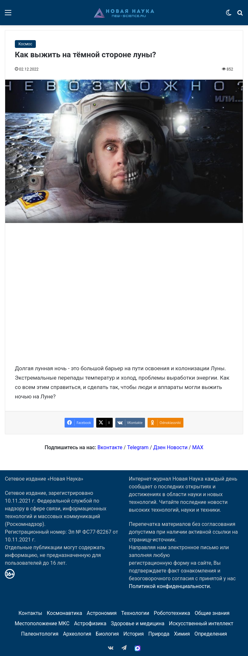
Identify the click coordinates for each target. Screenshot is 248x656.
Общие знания (212, 613)
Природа (159, 634)
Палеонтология (39, 634)
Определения (210, 634)
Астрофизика (90, 623)
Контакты (30, 613)
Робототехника (172, 613)
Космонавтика (64, 613)
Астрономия (102, 613)
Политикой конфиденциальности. (170, 586)
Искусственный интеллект (201, 623)
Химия (182, 634)
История (133, 634)
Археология (77, 634)
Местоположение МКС (42, 623)
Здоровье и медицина (137, 623)
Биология (107, 634)
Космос (25, 44)
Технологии (135, 613)
